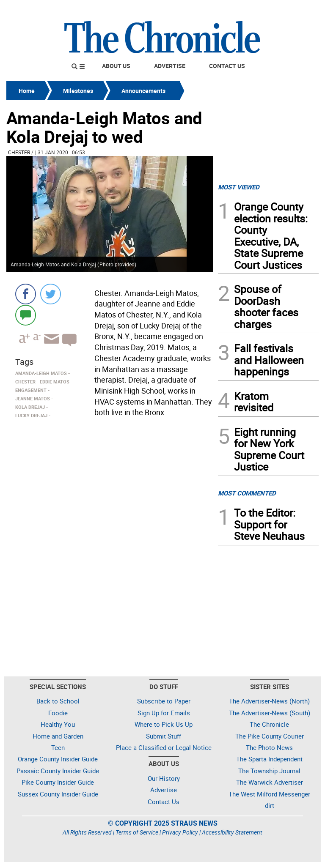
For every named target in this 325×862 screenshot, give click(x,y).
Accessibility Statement (232, 832)
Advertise (169, 66)
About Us (116, 66)
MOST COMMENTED (247, 493)
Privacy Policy (180, 832)
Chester (19, 152)
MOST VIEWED (238, 187)
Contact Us (227, 66)
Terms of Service (137, 832)
